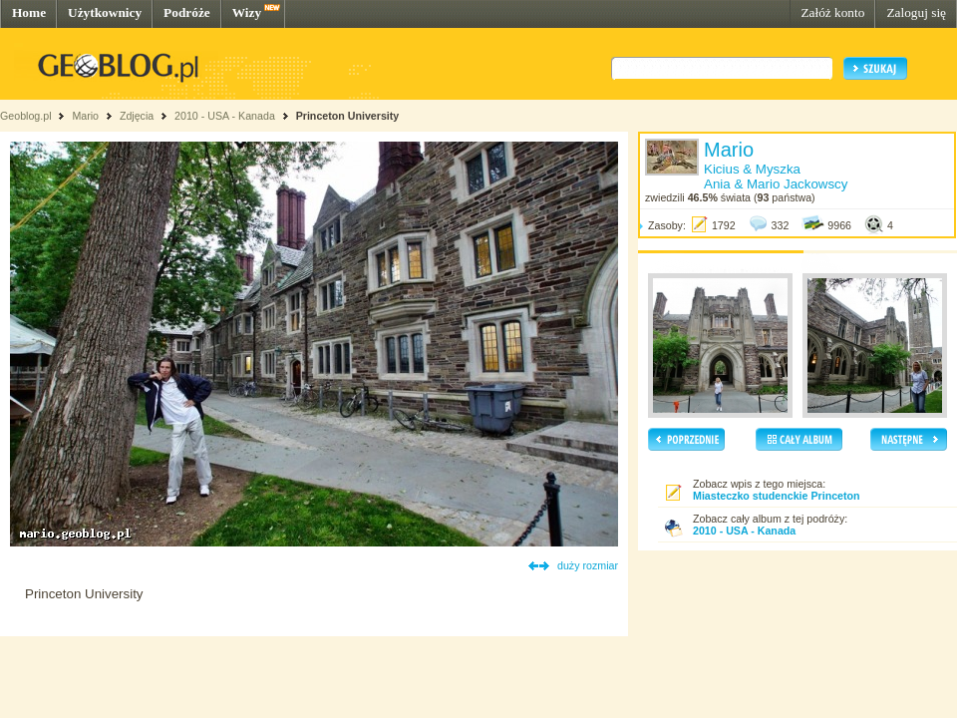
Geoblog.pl (26, 116)
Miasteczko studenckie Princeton (776, 496)
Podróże (186, 12)
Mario (85, 116)
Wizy (246, 12)
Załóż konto (832, 12)
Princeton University (348, 116)
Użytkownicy (105, 12)
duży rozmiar (587, 565)
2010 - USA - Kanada (224, 116)
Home (29, 12)
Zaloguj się (916, 12)
